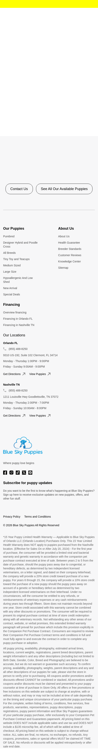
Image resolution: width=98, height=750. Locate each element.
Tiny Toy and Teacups (16, 259)
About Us (64, 236)
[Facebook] (5, 473)
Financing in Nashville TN (18, 325)
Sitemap (63, 267)
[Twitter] (24, 473)
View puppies (40, 374)
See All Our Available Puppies (64, 189)
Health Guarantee (69, 242)
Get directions (14, 374)
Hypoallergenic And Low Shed (18, 279)
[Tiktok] (18, 473)
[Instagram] (11, 473)
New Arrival (10, 288)
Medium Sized (12, 265)
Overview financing (14, 312)
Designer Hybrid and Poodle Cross (20, 244)
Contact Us (19, 189)
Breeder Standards (69, 248)
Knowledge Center (69, 261)
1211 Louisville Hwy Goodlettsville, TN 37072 (30, 396)
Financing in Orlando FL (17, 318)
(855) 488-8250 (18, 348)
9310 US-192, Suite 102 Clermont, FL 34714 (30, 355)
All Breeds (9, 252)
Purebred (9, 236)
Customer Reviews (69, 255)
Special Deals (11, 294)
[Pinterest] (30, 473)
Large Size (9, 271)
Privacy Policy (11, 516)
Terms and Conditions (37, 516)
